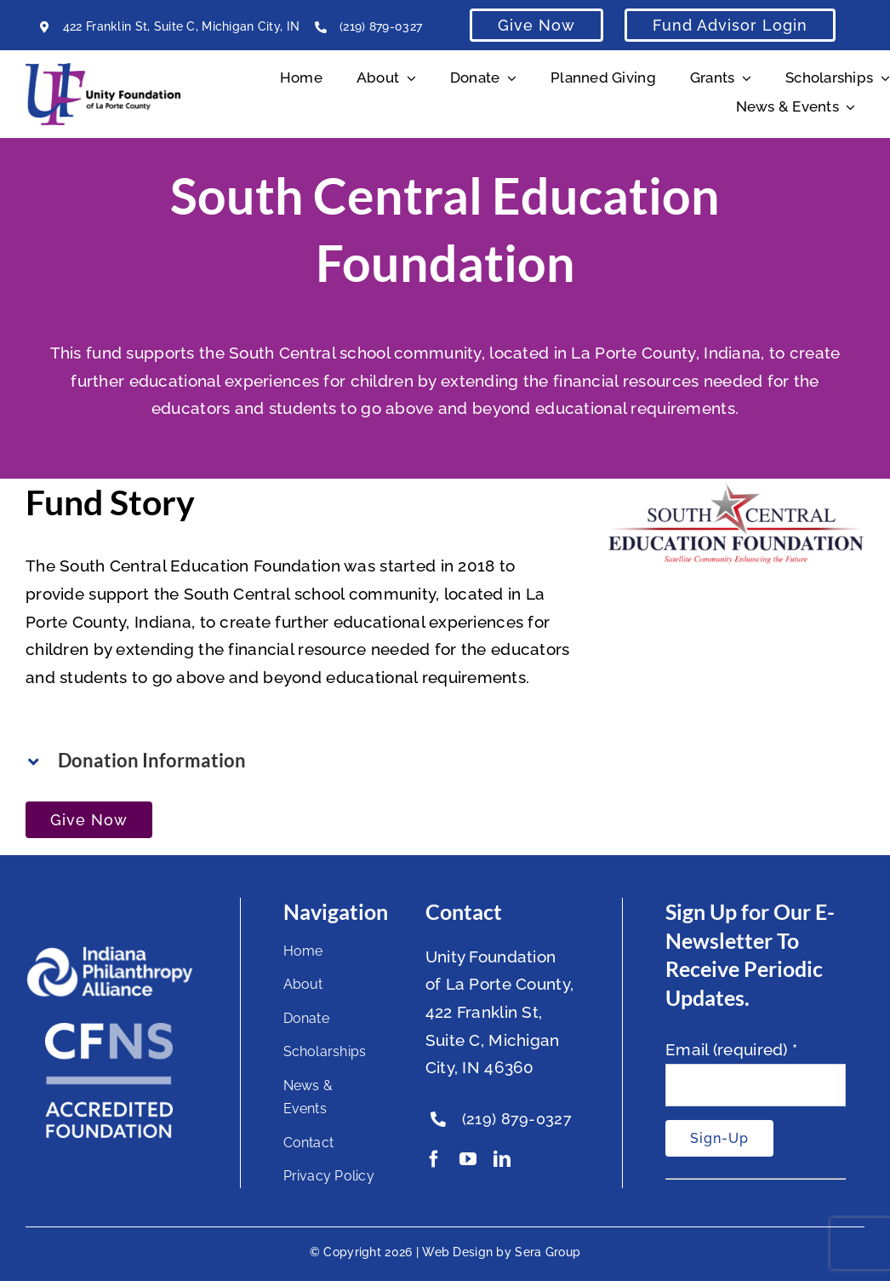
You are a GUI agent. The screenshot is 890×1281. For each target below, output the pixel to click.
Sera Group (547, 1252)
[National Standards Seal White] (109, 1030)
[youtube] (467, 1159)
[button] (299, 761)
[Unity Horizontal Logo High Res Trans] (103, 70)
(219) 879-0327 (380, 26)
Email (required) (731, 1049)
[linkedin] (502, 1159)
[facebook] (433, 1159)
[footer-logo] (109, 953)
